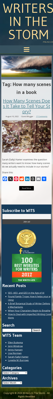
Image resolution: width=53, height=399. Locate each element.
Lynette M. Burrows (18, 360)
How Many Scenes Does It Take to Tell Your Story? (26, 106)
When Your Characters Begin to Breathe (29, 310)
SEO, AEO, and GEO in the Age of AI (26, 292)
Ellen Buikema (15, 342)
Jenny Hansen (15, 349)
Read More (26, 188)
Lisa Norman (15, 353)
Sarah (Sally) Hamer (18, 356)
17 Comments (41, 116)
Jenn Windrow (15, 346)
